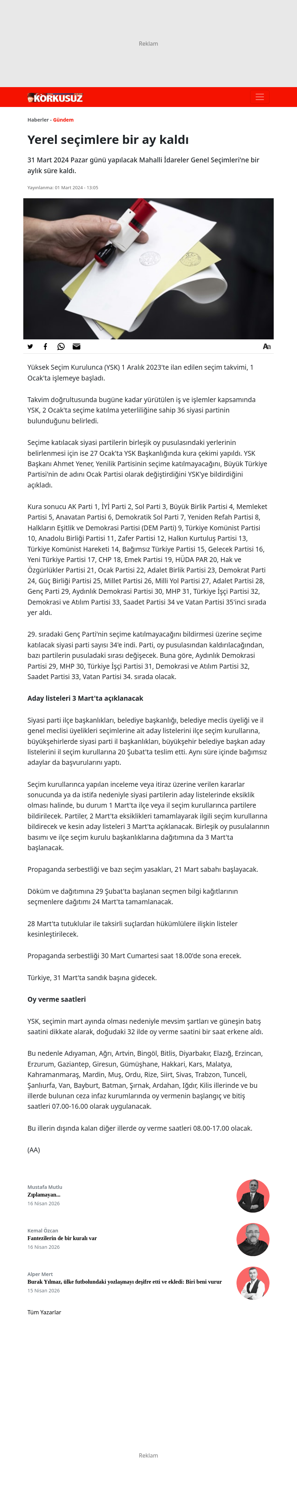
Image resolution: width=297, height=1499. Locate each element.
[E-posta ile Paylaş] (76, 346)
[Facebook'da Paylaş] (46, 346)
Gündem (63, 119)
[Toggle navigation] (260, 97)
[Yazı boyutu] (267, 346)
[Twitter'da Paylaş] (30, 346)
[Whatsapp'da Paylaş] (61, 346)
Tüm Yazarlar (44, 1312)
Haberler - (39, 119)
